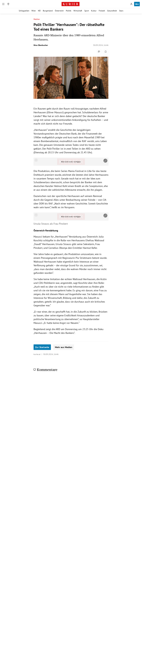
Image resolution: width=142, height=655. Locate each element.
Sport (86, 10)
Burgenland (48, 10)
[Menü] (3, 4)
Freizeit (102, 10)
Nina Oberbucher (41, 45)
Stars (121, 10)
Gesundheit (112, 10)
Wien (33, 10)
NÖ (39, 10)
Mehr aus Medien (63, 347)
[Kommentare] (99, 51)
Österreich (59, 10)
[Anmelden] (131, 4)
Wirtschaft (77, 10)
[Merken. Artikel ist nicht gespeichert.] (105, 51)
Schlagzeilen (24, 10)
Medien (37, 19)
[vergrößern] (105, 60)
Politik (68, 10)
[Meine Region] (8, 4)
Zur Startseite (42, 347)
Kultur (94, 10)
